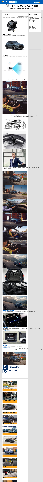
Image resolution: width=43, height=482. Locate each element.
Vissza (11, 8)
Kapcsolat (31, 8)
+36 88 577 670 (6, 466)
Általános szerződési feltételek (37, 477)
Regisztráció (39, 1)
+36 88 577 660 (6, 464)
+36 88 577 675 (6, 465)
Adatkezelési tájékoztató (30, 477)
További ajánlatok (27, 8)
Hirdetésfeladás (37, 2)
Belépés (35, 1)
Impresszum (23, 477)
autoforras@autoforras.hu (8, 467)
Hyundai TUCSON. (21, 8)
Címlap (18, 8)
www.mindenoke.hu (11, 477)
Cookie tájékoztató (24, 478)
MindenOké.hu (14, 8)
